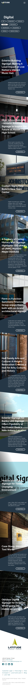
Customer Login (7, 671)
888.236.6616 (9, 659)
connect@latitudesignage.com (14, 661)
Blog (25, 673)
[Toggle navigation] (25, 2)
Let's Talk (7, 675)
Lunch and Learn (16, 673)
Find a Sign (18, 671)
